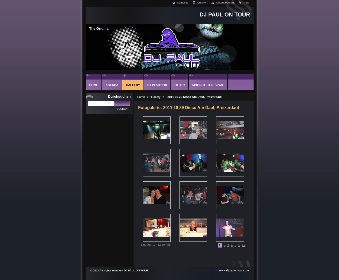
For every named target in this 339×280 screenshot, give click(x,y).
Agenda (111, 85)
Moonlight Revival (208, 85)
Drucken (202, 2)
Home (141, 97)
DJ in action (157, 85)
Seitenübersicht (225, 2)
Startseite (183, 2)
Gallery (156, 97)
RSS (246, 2)
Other (179, 85)
